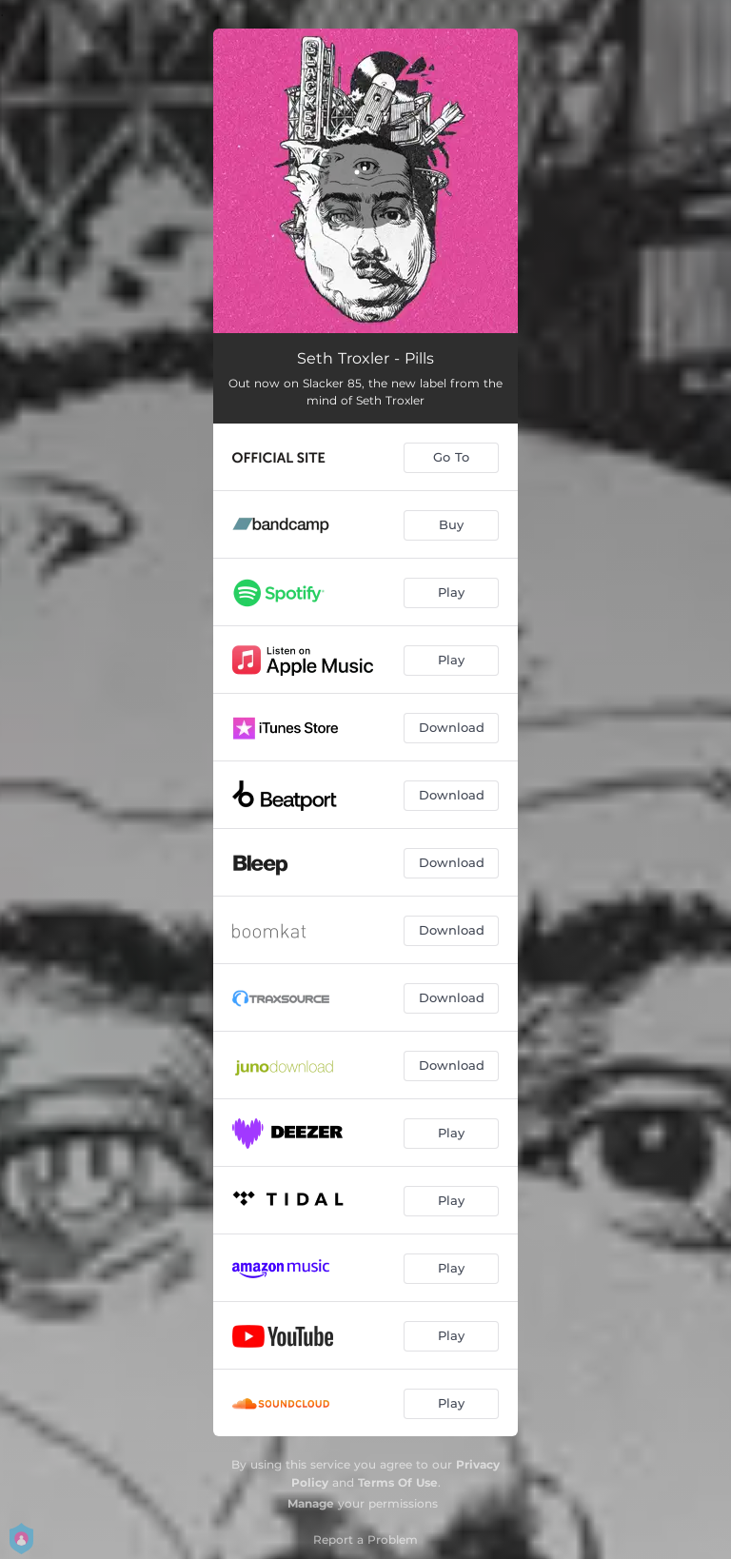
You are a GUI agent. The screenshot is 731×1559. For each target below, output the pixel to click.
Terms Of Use (398, 1482)
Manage (310, 1503)
